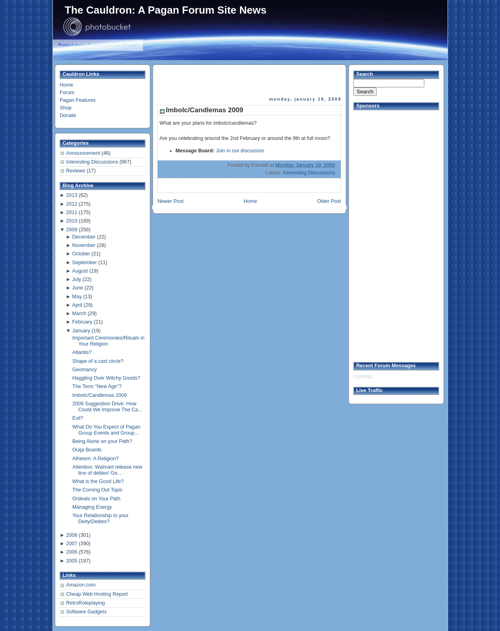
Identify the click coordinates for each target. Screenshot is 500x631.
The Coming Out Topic (98, 490)
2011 (71, 212)
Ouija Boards (87, 450)
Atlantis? (82, 352)
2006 (71, 552)
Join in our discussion (240, 151)
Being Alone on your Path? (102, 441)
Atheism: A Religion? (96, 458)
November (83, 245)
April (77, 305)
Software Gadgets (86, 612)
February (82, 322)
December (83, 237)
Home (66, 85)
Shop (65, 108)
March (79, 313)
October (81, 254)
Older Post (329, 201)
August (80, 271)
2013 (71, 195)
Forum (67, 92)
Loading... (364, 376)
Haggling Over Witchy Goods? (107, 378)
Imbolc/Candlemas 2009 (100, 395)
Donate (68, 115)
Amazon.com (81, 585)
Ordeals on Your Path (97, 499)
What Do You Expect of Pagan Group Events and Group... (107, 430)
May (77, 296)
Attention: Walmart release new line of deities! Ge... (108, 470)
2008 (71, 535)
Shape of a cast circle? (98, 361)
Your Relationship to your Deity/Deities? (101, 518)
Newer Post (170, 201)
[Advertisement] (250, 81)
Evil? (78, 418)
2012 (71, 204)
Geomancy (85, 369)
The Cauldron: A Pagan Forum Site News (166, 10)
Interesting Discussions (92, 162)
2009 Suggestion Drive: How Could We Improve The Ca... (107, 407)
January (81, 331)
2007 (71, 543)
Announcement (83, 153)
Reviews (76, 171)
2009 (71, 230)
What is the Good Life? (98, 481)
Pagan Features (78, 100)
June (77, 288)
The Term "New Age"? (97, 386)
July (76, 279)
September (84, 262)
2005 (71, 561)
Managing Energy (92, 507)
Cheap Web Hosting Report (97, 594)
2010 (71, 221)
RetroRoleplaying (85, 603)
